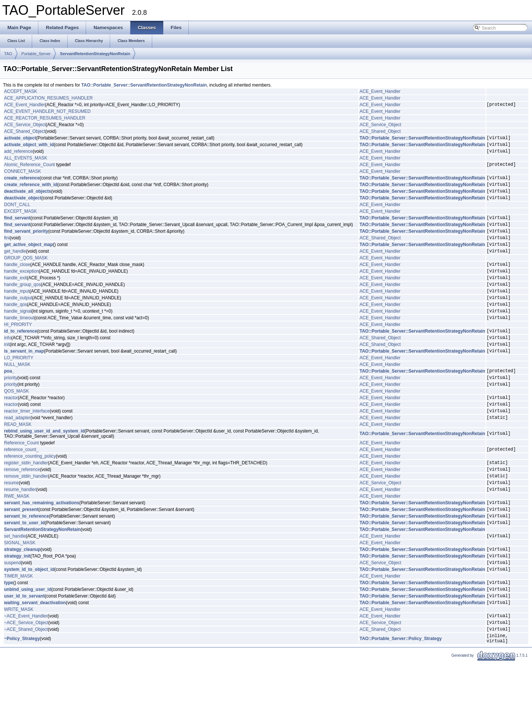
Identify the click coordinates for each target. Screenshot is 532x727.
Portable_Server (36, 53)
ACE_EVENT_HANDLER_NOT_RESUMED (47, 112)
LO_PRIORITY (18, 388)
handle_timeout (19, 344)
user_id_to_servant (24, 654)
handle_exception (21, 289)
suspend (12, 616)
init (7, 374)
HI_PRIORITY (18, 351)
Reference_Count (21, 481)
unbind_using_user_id (27, 646)
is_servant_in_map (24, 381)
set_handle (15, 586)
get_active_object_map (28, 259)
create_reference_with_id (30, 192)
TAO (8, 53)
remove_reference (22, 511)
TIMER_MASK (18, 631)
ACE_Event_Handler (379, 91)
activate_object (20, 139)
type (8, 639)
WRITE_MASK (18, 669)
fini (7, 252)
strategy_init (17, 609)
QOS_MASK (16, 425)
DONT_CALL (17, 214)
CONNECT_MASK (22, 176)
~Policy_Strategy (22, 703)
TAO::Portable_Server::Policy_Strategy (400, 703)
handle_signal (17, 336)
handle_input (17, 313)
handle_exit (15, 297)
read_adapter (17, 456)
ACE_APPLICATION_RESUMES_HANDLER (48, 98)
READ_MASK (17, 463)
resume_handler (20, 534)
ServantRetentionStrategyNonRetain (95, 53)
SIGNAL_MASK (19, 593)
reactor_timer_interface (27, 448)
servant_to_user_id (24, 572)
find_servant (17, 228)
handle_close (17, 282)
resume (11, 526)
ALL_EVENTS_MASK (25, 162)
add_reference (18, 155)
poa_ (9, 402)
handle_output (18, 320)
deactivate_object (22, 207)
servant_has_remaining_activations (41, 549)
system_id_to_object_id (29, 624)
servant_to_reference (26, 564)
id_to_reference (20, 358)
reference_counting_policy (30, 496)
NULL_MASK (17, 395)
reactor (11, 432)
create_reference (22, 184)
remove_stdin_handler (26, 519)
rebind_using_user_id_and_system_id (44, 469)
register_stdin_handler (26, 503)
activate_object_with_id (29, 147)
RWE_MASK (16, 541)
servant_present (21, 556)
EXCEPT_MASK (20, 221)
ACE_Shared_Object (24, 132)
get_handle (15, 267)
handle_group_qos (22, 305)
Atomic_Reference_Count (29, 169)
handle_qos (15, 328)
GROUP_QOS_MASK (26, 274)
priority (10, 410)
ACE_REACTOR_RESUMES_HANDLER (44, 119)
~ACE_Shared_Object (26, 692)
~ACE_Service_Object (26, 684)
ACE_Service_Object (25, 125)
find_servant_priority (26, 244)
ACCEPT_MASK (20, 91)
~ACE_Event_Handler (26, 676)
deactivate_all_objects (27, 199)
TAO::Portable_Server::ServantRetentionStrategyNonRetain (144, 85)
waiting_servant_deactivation (35, 662)
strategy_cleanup (22, 601)
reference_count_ (21, 489)
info (7, 366)
